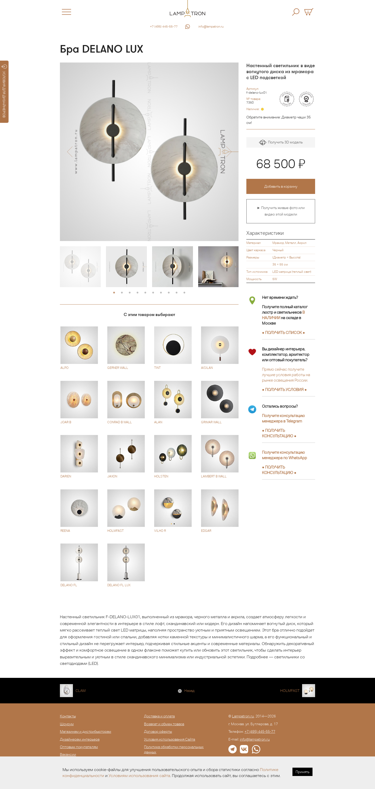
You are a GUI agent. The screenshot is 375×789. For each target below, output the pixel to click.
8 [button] (168, 292)
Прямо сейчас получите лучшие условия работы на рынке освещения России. (286, 374)
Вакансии (68, 754)
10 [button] (184, 292)
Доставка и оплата (159, 716)
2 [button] (121, 292)
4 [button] (137, 292)
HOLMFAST (289, 691)
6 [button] (153, 292)
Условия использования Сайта (169, 739)
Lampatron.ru (243, 716)
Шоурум (67, 724)
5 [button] (145, 292)
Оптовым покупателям (79, 747)
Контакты (68, 716)
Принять (302, 772)
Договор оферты (158, 731)
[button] (69, 151)
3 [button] (129, 292)
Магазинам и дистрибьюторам (85, 731)
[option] (149, 151)
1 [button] (114, 292)
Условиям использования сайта (139, 775)
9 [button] (176, 292)
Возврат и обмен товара (164, 724)
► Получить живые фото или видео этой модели (281, 211)
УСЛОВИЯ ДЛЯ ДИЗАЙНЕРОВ (4, 91)
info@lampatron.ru (211, 26)
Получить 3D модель (281, 142)
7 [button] (161, 292)
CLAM (81, 691)
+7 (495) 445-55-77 (164, 26)
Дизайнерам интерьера (79, 739)
